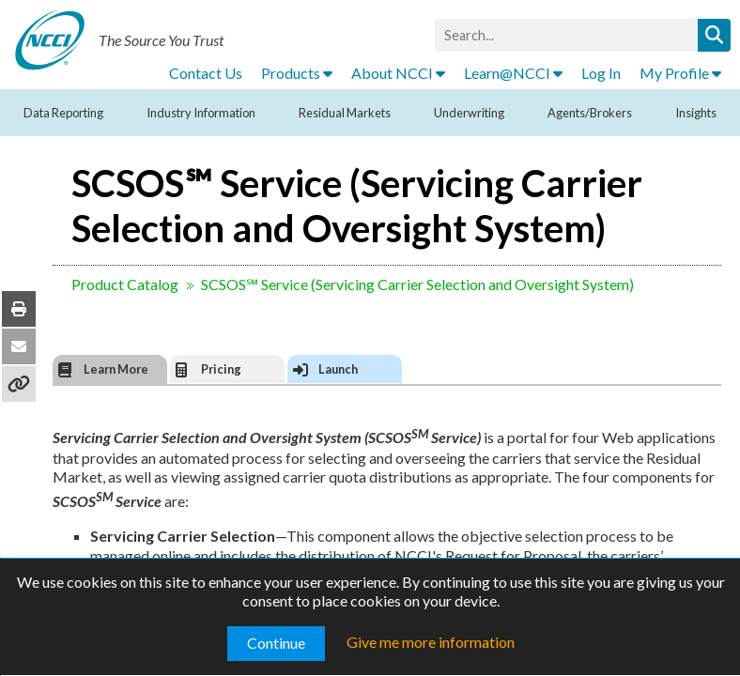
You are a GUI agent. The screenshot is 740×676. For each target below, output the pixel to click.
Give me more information (431, 642)
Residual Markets (345, 112)
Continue (276, 643)
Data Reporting (63, 112)
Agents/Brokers (589, 112)
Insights (696, 112)
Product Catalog (124, 284)
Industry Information (200, 112)
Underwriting (469, 112)
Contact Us (205, 73)
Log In (601, 73)
